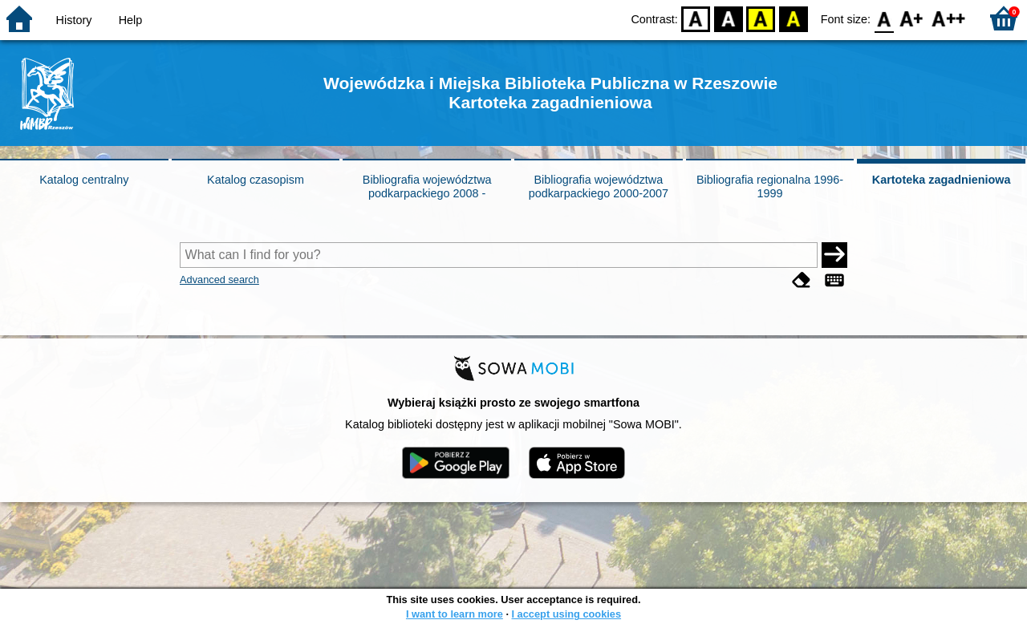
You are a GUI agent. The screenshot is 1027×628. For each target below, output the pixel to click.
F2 (948, 18)
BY (793, 18)
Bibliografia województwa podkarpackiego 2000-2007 (598, 186)
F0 (883, 18)
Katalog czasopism (255, 179)
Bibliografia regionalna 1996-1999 (769, 186)
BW (728, 18)
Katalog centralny (83, 179)
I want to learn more (454, 614)
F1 (911, 18)
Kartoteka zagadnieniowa (941, 179)
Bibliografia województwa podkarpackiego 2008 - (427, 186)
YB (761, 18)
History (74, 20)
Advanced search (219, 279)
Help (131, 20)
